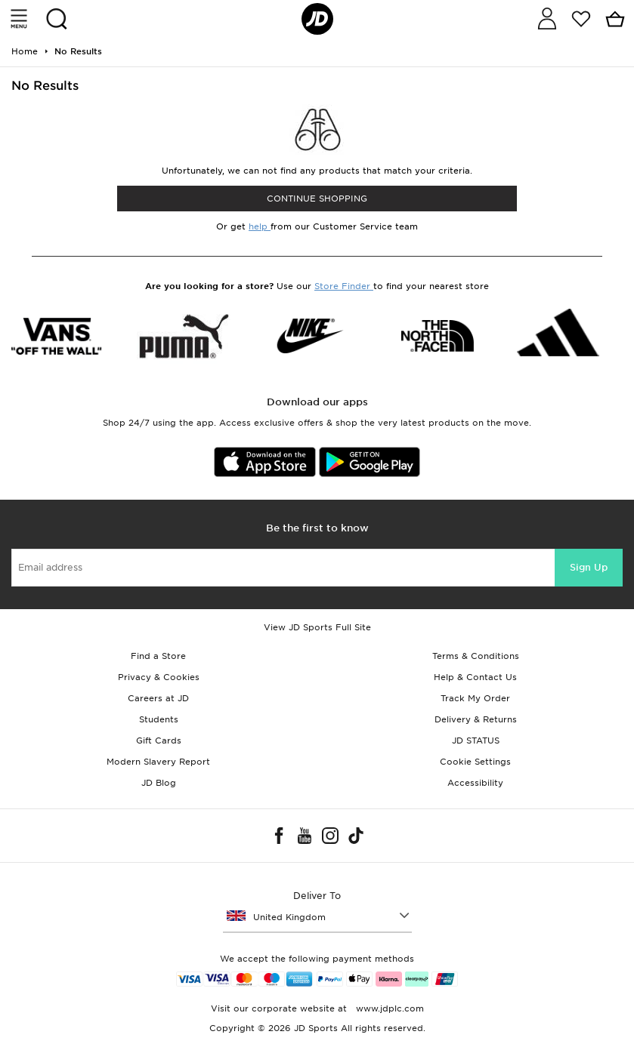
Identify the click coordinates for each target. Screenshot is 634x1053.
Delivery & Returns (476, 719)
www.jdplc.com (388, 1008)
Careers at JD (158, 698)
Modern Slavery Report (158, 761)
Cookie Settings (475, 761)
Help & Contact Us (475, 677)
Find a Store (158, 656)
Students (158, 719)
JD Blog (158, 782)
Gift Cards (158, 740)
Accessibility (475, 782)
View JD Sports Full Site (317, 627)
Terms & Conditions (475, 656)
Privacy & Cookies (158, 677)
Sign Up (589, 567)
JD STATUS (475, 740)
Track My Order (475, 698)
